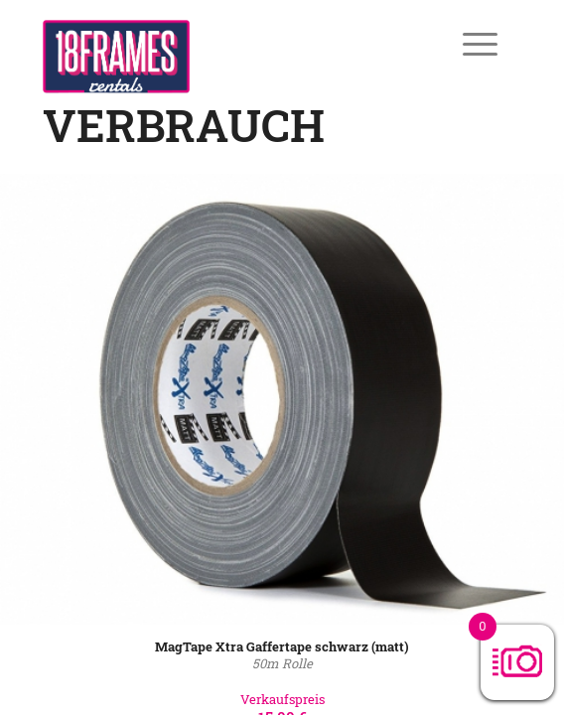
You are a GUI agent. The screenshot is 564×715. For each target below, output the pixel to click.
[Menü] (466, 43)
